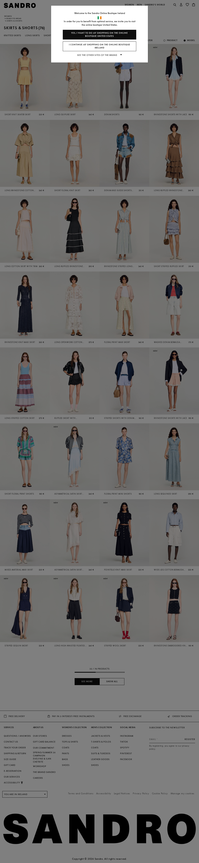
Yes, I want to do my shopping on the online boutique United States (99, 34)
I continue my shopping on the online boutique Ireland (99, 46)
